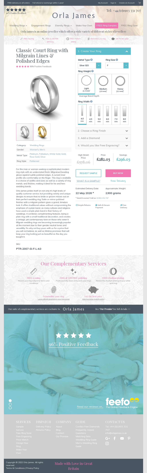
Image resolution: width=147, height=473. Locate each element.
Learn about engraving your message (54, 299)
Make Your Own (84, 25)
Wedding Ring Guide (86, 439)
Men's (42, 149)
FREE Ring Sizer (129, 25)
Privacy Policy (32, 468)
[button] (42, 132)
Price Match (22, 439)
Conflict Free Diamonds (88, 426)
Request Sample (88, 173)
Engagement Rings (41, 25)
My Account (103, 3)
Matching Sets (83, 436)
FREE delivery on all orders (18, 3)
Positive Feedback (16, 12)
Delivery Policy (43, 426)
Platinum (34, 154)
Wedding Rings (37, 145)
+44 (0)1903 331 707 (127, 10)
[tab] (103, 51)
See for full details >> (112, 309)
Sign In (113, 3)
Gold (63, 154)
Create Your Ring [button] (91, 51)
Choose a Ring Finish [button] (93, 130)
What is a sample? (88, 180)
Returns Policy (43, 429)
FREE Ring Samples (106, 25)
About (59, 426)
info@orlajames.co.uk (116, 433)
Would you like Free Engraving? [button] (100, 145)
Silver (43, 157)
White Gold (55, 154)
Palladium (44, 154)
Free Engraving (24, 436)
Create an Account (127, 3)
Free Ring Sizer (24, 433)
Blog (58, 429)
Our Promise (62, 436)
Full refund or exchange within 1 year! (48, 3)
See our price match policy (93, 299)
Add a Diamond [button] (90, 138)
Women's (34, 149)
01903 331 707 (103, 198)
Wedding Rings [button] (18, 25)
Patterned (34, 161)
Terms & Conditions (15, 468)
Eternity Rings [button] (63, 25)
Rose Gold (34, 157)
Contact (60, 433)
